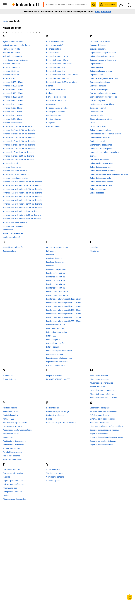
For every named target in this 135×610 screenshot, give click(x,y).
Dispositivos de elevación (13, 247)
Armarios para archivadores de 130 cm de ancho (22, 193)
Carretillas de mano (98, 86)
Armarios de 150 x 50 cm (13, 97)
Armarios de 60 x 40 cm (12, 108)
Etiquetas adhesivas (54, 354)
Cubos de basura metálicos (101, 185)
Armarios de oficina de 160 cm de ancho (19, 145)
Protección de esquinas (12, 459)
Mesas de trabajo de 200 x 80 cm (103, 398)
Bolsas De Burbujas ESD (56, 101)
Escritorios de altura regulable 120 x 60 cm (63, 299)
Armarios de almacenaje (12, 123)
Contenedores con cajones (101, 148)
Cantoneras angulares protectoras (104, 78)
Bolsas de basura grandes (57, 108)
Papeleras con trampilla (12, 426)
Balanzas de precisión (55, 45)
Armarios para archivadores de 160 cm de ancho (22, 204)
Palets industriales (10, 415)
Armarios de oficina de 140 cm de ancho (19, 137)
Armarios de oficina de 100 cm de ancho (19, 130)
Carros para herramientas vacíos (103, 97)
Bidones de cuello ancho (56, 89)
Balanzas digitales (53, 49)
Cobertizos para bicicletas (100, 130)
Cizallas (93, 123)
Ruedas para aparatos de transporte (61, 422)
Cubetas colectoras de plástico (102, 163)
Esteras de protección (55, 343)
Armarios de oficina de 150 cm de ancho (19, 141)
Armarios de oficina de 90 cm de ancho (18, 160)
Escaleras (50, 255)
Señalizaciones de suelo (99, 415)
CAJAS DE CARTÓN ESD (100, 41)
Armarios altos (9, 78)
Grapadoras (8, 375)
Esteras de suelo (53, 347)
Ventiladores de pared (55, 473)
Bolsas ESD (51, 104)
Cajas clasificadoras (98, 49)
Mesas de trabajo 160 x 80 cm (102, 394)
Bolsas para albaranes (55, 112)
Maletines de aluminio (99, 375)
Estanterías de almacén (55, 325)
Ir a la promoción (103, 15)
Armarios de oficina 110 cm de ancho (18, 126)
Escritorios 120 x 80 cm (55, 277)
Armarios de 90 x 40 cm (12, 115)
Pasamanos (8, 437)
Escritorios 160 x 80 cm (55, 288)
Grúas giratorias (9, 379)
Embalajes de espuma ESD (57, 247)
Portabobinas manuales (12, 452)
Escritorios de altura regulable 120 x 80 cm (63, 303)
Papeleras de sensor (11, 433)
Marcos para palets (98, 387)
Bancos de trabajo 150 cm (57, 60)
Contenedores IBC (97, 141)
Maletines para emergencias (101, 383)
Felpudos (94, 247)
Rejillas (49, 419)
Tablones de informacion (13, 473)
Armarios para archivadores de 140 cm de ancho (22, 196)
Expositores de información (57, 362)
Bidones (49, 86)
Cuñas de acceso (97, 193)
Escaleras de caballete (55, 262)
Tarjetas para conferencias (13, 484)
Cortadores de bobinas (99, 160)
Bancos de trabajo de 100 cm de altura (62, 75)
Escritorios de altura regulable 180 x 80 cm (63, 314)
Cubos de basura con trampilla (102, 171)
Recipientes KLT (52, 408)
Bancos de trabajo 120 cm (57, 56)
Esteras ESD (51, 336)
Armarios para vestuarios (13, 226)
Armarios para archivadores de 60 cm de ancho (22, 211)
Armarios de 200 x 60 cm (13, 104)
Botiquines (50, 123)
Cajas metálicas (96, 64)
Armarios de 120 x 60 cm (13, 93)
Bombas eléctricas (53, 119)
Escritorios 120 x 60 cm (55, 273)
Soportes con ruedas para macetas (104, 430)
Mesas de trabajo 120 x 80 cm (102, 390)
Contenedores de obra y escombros (104, 152)
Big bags (49, 93)
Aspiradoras (8, 230)
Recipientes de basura (55, 415)
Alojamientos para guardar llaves (16, 45)
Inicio (5, 21)
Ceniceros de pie (96, 112)
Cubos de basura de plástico (101, 182)
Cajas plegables (96, 75)
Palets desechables (10, 411)
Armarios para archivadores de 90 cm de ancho (22, 219)
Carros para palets (97, 101)
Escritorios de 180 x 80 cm (57, 292)
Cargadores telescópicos (100, 82)
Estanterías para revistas (56, 332)
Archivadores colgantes (12, 56)
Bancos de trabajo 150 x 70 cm (58, 64)
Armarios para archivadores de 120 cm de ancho (22, 189)
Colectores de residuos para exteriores (105, 134)
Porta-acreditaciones (11, 448)
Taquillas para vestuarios (13, 481)
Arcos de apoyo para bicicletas (15, 60)
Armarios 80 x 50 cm (11, 71)
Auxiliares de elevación (12, 237)
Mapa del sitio (14, 21)
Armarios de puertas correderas (15, 174)
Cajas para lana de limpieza (101, 71)
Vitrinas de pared (53, 481)
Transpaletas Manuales (12, 492)
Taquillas (6, 477)
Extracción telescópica (55, 365)
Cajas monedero (96, 67)
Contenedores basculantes (101, 145)
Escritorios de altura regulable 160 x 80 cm (63, 310)
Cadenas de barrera (98, 45)
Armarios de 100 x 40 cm (13, 82)
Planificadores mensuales (13, 445)
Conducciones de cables (100, 137)
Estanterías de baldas (55, 328)
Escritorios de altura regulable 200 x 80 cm (63, 321)
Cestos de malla (96, 115)
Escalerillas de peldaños (56, 269)
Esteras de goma (53, 339)
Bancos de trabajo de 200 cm (58, 78)
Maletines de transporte (99, 379)
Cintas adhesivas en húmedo (102, 119)
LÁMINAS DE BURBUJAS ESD (58, 379)
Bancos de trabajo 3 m (55, 67)
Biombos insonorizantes (56, 97)
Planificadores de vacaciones (14, 441)
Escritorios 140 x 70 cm (55, 280)
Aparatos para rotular (11, 49)
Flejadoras (94, 251)
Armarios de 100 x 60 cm (13, 86)
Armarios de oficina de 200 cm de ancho (19, 148)
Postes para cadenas (11, 456)
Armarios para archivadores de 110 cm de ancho (22, 185)
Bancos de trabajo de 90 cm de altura (61, 82)
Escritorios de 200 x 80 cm (57, 295)
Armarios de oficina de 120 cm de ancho (19, 134)
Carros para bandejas (99, 89)
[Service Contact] (129, 597)
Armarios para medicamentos (15, 222)
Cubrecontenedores (98, 189)
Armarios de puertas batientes (15, 171)
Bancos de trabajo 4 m (55, 71)
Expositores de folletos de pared (59, 358)
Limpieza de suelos (54, 375)
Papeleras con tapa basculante (15, 422)
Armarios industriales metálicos (15, 178)
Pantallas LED (8, 419)
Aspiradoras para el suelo (13, 233)
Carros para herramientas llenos (103, 93)
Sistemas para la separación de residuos (106, 426)
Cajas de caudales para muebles (103, 53)
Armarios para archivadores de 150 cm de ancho (22, 200)
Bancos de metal (53, 53)
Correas (93, 156)
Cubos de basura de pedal (100, 178)
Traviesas (6, 495)
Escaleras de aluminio (55, 258)
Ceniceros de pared (98, 108)
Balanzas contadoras (55, 41)
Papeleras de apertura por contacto (17, 430)
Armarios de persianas (12, 167)
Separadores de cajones (100, 408)
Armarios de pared (10, 163)
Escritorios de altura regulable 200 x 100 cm (64, 317)
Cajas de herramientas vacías (102, 56)
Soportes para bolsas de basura (103, 441)
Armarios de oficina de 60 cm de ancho (18, 152)
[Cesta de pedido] (129, 8)
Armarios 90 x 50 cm (11, 75)
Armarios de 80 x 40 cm (12, 112)
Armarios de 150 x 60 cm (13, 101)
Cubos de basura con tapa (101, 167)
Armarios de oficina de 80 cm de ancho (18, 156)
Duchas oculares (9, 251)
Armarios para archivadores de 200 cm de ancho (22, 208)
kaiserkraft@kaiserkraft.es (109, 2)
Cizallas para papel (97, 126)
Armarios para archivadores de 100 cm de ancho (22, 182)
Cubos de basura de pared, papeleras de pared (109, 174)
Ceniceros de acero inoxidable (102, 104)
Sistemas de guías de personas (102, 419)
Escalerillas (50, 266)
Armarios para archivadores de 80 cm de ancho (22, 215)
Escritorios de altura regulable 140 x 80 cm (63, 306)
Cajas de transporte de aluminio (103, 60)
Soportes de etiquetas (99, 433)
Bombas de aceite (53, 115)
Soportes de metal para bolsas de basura (106, 437)
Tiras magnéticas (10, 488)
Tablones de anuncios (11, 469)
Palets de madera (10, 408)
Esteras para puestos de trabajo (59, 351)
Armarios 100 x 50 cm (11, 64)
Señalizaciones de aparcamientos (103, 411)
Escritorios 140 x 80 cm (55, 284)
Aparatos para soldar (11, 53)
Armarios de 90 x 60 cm (12, 119)
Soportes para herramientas (101, 445)
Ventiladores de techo (55, 477)
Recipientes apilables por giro (58, 411)
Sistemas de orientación (100, 422)
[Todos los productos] (5, 9)
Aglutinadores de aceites (13, 41)
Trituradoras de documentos (14, 499)
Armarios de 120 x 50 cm (13, 89)
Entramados (51, 251)
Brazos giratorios (53, 126)
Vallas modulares (53, 469)
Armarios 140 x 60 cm (11, 67)
